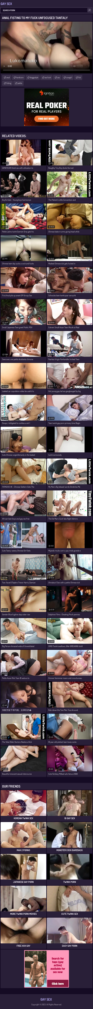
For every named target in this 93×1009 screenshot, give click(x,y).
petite (20, 83)
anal (8, 77)
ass (58, 77)
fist (79, 77)
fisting (8, 83)
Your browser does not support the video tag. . (46, 47)
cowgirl (69, 77)
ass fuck (48, 77)
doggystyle (34, 77)
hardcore (19, 77)
